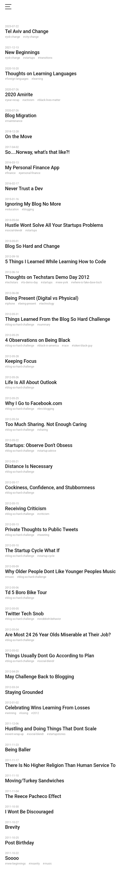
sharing (43, 429)
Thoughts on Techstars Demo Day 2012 (47, 277)
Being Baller (18, 749)
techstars (12, 282)
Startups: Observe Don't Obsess (39, 445)
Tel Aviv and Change (26, 31)
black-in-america (49, 345)
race (66, 345)
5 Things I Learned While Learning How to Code (55, 261)
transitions (46, 57)
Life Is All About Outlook (31, 382)
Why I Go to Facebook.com (33, 403)
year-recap (13, 100)
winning (11, 713)
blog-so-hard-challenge (20, 324)
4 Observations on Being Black (37, 340)
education (13, 209)
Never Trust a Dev (24, 188)
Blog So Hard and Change (32, 246)
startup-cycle (47, 556)
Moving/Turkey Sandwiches (34, 780)
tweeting (44, 535)
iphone (11, 303)
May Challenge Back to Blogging (39, 676)
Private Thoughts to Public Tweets (41, 529)
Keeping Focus (21, 361)
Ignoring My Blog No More (33, 204)
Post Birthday (19, 843)
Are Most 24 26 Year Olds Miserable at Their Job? (58, 634)
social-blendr (14, 230)
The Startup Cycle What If (32, 550)
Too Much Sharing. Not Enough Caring (46, 424)
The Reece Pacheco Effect (33, 796)
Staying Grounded (24, 692)
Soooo (12, 858)
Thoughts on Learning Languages (41, 73)
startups (30, 57)
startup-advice (47, 450)
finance (11, 173)
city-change (32, 36)
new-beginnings (16, 863)
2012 (36, 713)
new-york (62, 282)
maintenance (14, 121)
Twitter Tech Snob (24, 613)
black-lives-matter (49, 100)
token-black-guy (82, 345)
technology (47, 303)
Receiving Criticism (25, 508)
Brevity (12, 827)
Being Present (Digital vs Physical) (41, 298)
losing (24, 713)
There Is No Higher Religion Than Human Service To (60, 765)
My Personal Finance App (32, 167)
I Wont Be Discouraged (29, 811)
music (10, 576)
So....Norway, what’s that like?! (37, 152)
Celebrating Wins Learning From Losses (47, 707)
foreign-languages (17, 78)
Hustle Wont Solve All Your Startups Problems (54, 225)
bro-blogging (46, 408)
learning (38, 78)
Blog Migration (21, 115)
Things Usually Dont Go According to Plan (49, 655)
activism (29, 100)
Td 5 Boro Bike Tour (26, 592)
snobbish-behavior (50, 618)
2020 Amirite (19, 94)
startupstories (57, 734)
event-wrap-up (15, 734)
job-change (13, 36)
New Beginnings (22, 52)
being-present (28, 303)
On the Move (18, 136)
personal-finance (30, 173)
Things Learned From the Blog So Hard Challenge (57, 319)
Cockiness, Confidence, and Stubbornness (50, 487)
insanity (35, 863)
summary (44, 324)
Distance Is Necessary (29, 466)
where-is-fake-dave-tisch (87, 282)
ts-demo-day (30, 282)
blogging (28, 209)
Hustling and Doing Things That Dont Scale (51, 728)
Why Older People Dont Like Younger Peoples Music (60, 571)
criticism (44, 514)
